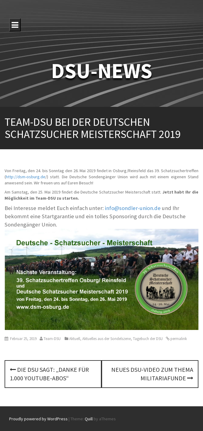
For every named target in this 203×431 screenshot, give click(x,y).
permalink (178, 338)
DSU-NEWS (101, 70)
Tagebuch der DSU (148, 338)
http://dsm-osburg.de (25, 176)
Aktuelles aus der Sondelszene (106, 338)
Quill (89, 419)
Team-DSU (52, 338)
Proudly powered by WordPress (38, 419)
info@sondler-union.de (133, 208)
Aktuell (74, 338)
